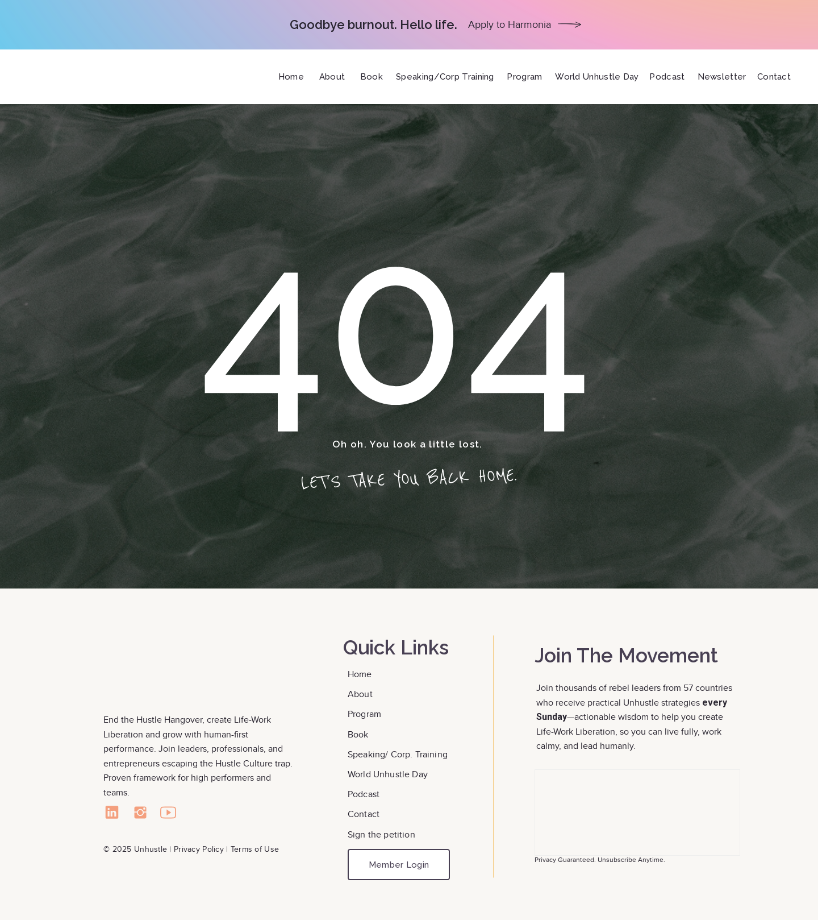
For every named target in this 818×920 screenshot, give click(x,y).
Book (359, 734)
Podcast (363, 794)
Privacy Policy (199, 849)
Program (364, 713)
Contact (365, 813)
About (361, 694)
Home (361, 674)
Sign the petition (381, 834)
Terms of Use (255, 849)
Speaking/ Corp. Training (398, 754)
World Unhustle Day (388, 774)
